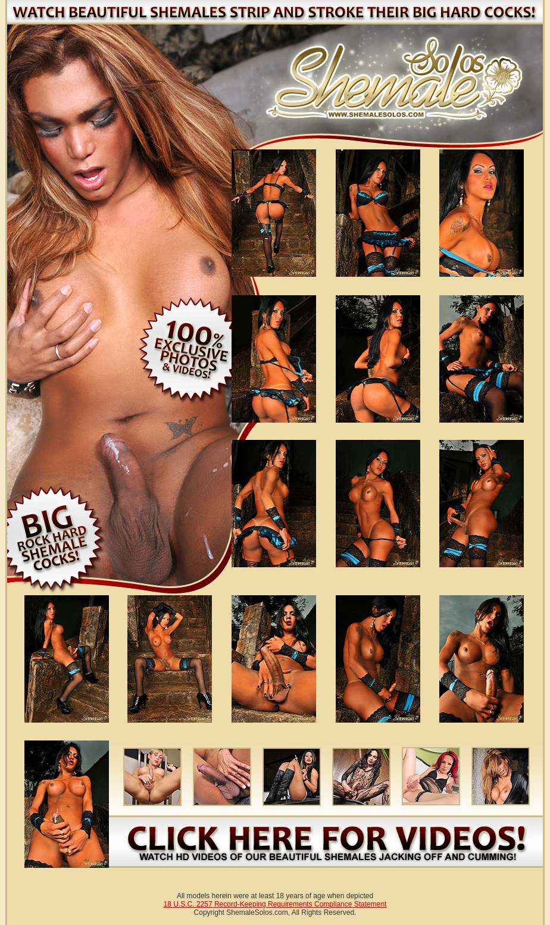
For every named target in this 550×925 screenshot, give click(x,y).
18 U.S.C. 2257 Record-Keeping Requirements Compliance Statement (275, 904)
